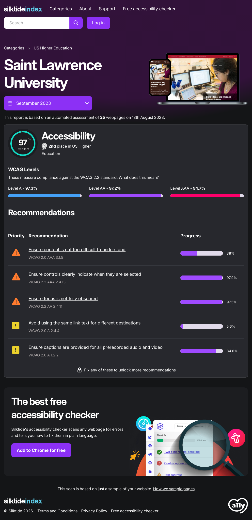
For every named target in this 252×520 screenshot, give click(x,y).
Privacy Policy (94, 510)
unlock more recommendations (147, 369)
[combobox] (48, 103)
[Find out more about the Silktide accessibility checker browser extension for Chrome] (126, 431)
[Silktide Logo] (23, 501)
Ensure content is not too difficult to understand (77, 249)
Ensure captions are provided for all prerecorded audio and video (96, 347)
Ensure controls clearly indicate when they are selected (85, 274)
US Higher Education (53, 48)
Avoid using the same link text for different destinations (85, 322)
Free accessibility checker (149, 8)
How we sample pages (174, 488)
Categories (60, 8)
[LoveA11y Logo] (238, 506)
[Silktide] (23, 9)
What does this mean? (139, 177)
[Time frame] (48, 103)
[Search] (36, 23)
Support (107, 8)
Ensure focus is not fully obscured (63, 298)
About (85, 8)
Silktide (15, 510)
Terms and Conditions (57, 510)
